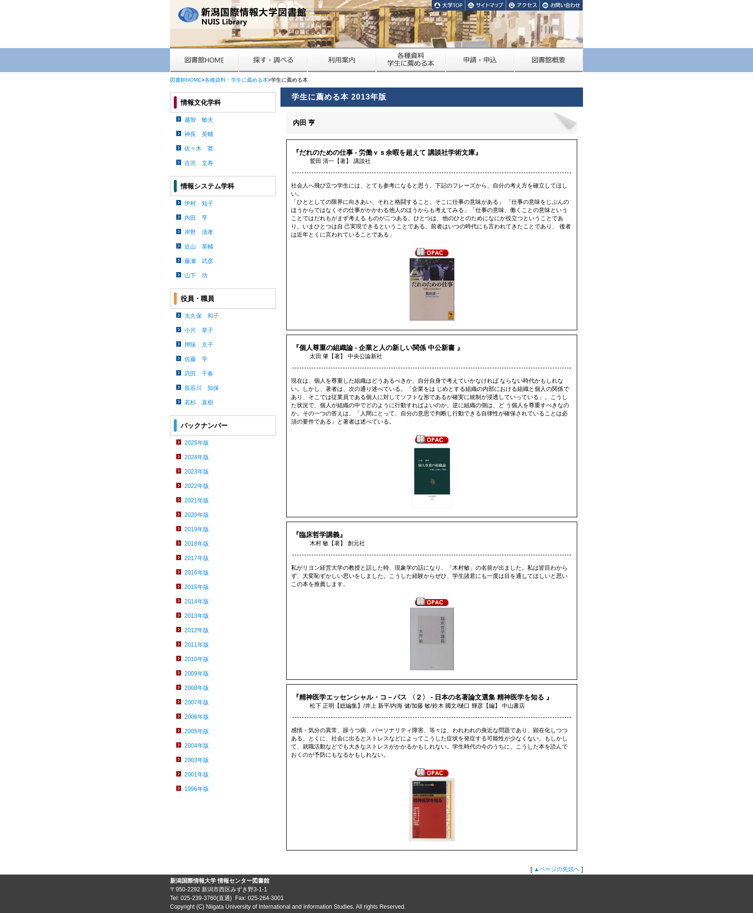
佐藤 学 (195, 359)
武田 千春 (198, 373)
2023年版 (196, 471)
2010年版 (196, 659)
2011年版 (196, 644)
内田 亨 (195, 217)
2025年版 (196, 442)
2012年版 (196, 630)
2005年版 (196, 731)
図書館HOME (185, 80)
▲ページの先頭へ (557, 869)
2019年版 (196, 529)
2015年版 (196, 587)
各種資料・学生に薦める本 (236, 80)
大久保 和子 (201, 316)
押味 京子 (198, 344)
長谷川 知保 (201, 388)
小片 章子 (198, 330)
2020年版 (196, 515)
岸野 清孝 (198, 232)
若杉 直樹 (198, 402)
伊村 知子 (198, 203)
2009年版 (196, 673)
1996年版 (196, 789)
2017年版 (196, 558)
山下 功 (195, 275)
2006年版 (196, 716)
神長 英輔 (198, 134)
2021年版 (196, 500)
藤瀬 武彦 (198, 261)
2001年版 (196, 774)
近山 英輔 (198, 246)
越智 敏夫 (198, 119)
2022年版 (196, 486)
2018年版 (196, 543)
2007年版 (196, 702)
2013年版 (196, 616)
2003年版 (196, 760)
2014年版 (196, 601)
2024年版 (196, 457)
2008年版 (196, 688)
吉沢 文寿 (198, 163)
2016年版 (196, 572)
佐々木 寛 (198, 148)
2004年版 (196, 745)
